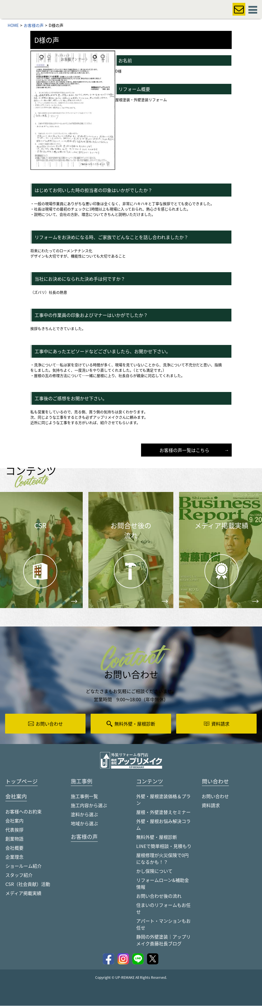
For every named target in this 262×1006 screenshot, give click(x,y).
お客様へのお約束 (23, 812)
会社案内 (14, 821)
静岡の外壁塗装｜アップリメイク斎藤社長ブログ (163, 940)
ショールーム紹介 (23, 866)
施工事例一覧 (84, 796)
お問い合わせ (215, 796)
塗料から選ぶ (84, 814)
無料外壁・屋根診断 (156, 837)
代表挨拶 (14, 830)
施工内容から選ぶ (89, 805)
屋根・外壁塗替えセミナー (163, 812)
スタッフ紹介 (19, 875)
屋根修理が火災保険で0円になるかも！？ (162, 859)
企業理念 (14, 857)
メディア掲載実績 (23, 893)
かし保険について (154, 871)
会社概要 (14, 848)
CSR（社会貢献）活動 (27, 884)
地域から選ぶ (84, 823)
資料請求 (211, 805)
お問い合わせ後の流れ (159, 896)
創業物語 (14, 839)
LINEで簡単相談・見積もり (163, 846)
